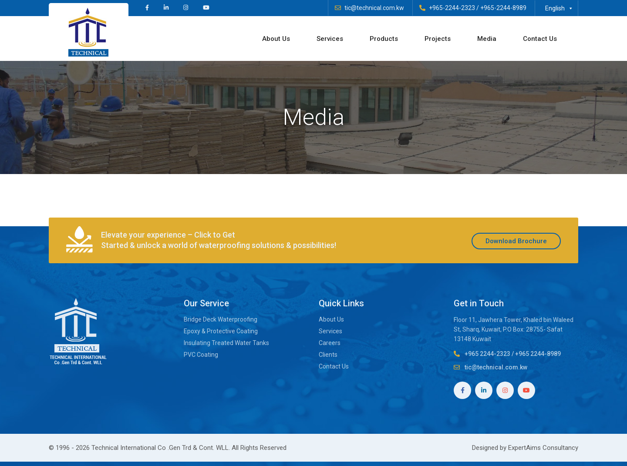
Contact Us (548, 39)
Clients (328, 354)
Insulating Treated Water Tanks (226, 342)
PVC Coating (201, 354)
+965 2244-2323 (487, 353)
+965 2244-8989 (538, 353)
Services (337, 39)
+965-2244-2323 (452, 7)
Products (392, 39)
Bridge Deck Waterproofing (220, 319)
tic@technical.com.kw (374, 7)
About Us (284, 39)
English (559, 8)
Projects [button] (445, 39)
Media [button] (494, 39)
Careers (329, 342)
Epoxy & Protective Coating (221, 331)
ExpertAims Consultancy (543, 448)
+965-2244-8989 (503, 7)
